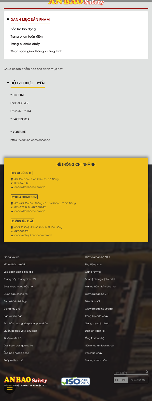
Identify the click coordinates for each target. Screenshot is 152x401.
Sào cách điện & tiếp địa (18, 271)
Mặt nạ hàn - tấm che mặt (100, 286)
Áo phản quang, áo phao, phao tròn (26, 323)
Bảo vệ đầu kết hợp (15, 301)
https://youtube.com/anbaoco (30, 139)
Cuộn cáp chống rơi (16, 293)
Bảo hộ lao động (23, 29)
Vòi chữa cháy (93, 352)
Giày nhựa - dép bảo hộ (18, 286)
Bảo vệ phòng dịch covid (100, 279)
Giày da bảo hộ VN (96, 293)
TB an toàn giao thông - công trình (36, 51)
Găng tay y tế (12, 308)
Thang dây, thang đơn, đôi (20, 279)
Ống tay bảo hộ (94, 338)
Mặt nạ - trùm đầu (96, 360)
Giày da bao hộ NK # (97, 256)
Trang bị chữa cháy (25, 43)
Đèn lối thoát (92, 301)
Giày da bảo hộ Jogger (99, 308)
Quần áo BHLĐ (13, 338)
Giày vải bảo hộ (13, 360)
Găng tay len (11, 256)
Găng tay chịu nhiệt (97, 323)
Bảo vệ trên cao (13, 315)
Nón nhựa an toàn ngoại (99, 345)
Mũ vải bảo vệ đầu (15, 264)
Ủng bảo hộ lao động (16, 352)
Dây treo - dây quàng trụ (18, 345)
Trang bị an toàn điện (27, 36)
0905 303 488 (138, 380)
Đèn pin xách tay (95, 330)
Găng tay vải (93, 271)
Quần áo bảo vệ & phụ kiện (20, 330)
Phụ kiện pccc (93, 264)
